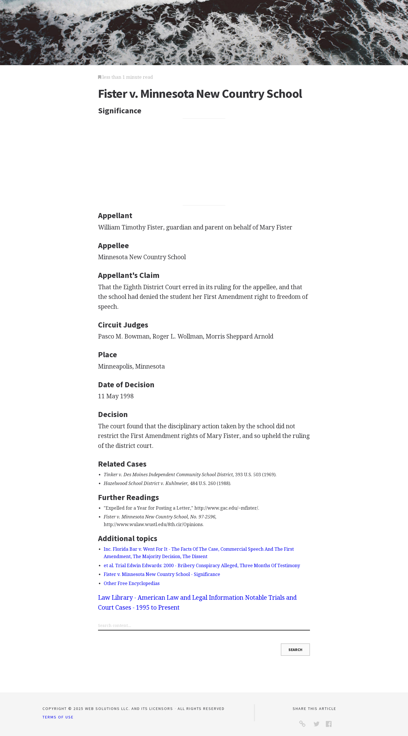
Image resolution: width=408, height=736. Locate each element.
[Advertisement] (204, 162)
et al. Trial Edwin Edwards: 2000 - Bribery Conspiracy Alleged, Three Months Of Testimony (202, 565)
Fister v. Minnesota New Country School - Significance (162, 574)
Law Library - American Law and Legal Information (170, 597)
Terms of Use (58, 717)
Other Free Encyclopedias (132, 583)
